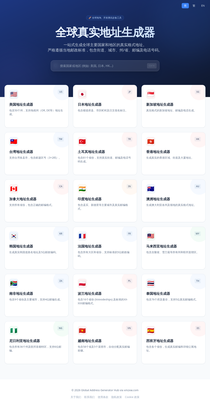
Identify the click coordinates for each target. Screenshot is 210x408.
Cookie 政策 (132, 397)
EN (203, 5)
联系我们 (89, 397)
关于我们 (76, 397)
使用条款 (103, 397)
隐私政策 (116, 397)
